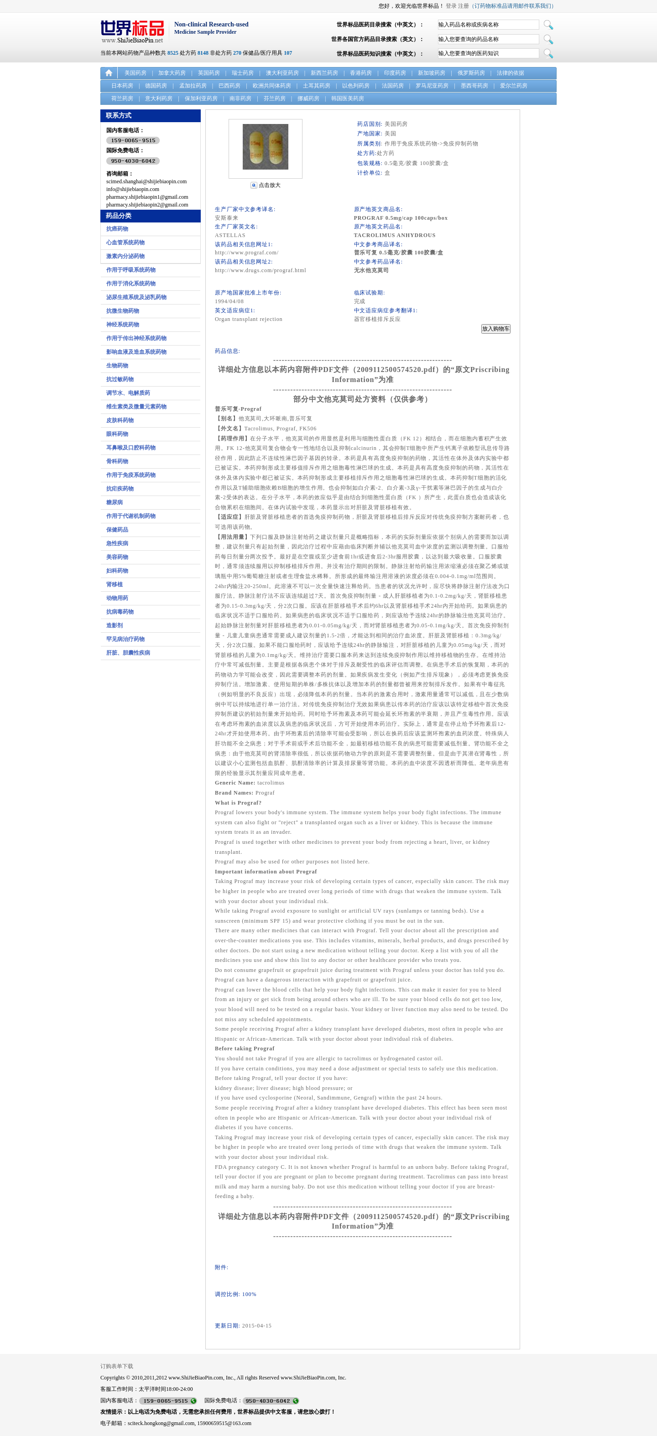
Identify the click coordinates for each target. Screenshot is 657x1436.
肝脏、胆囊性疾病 (128, 653)
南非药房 (240, 98)
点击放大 (270, 185)
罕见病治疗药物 (125, 639)
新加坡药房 (431, 73)
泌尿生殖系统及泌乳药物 (136, 297)
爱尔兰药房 (513, 86)
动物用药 (117, 598)
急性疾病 (117, 543)
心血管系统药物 (125, 242)
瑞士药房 (243, 73)
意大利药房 (158, 98)
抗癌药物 (117, 229)
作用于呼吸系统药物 (131, 270)
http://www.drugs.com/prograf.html (261, 270)
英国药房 (209, 73)
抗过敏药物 (120, 379)
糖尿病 (114, 502)
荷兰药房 (122, 98)
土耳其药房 (316, 86)
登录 (451, 6)
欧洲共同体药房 (272, 86)
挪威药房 (308, 98)
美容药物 (117, 557)
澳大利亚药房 (282, 73)
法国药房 (393, 86)
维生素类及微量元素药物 (136, 406)
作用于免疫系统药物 (131, 475)
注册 (463, 6)
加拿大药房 (172, 73)
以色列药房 (356, 86)
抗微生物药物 (122, 311)
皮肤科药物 (120, 420)
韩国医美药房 (347, 98)
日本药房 (122, 86)
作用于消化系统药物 (131, 283)
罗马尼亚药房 (432, 86)
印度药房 (395, 73)
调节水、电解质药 (128, 393)
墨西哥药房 (474, 86)
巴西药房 (229, 86)
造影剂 (114, 625)
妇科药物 (117, 571)
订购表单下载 (116, 1366)
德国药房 (156, 86)
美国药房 (135, 73)
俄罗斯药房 (471, 73)
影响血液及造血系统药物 (136, 352)
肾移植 (114, 584)
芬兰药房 (275, 98)
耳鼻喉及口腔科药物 (131, 447)
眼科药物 (117, 434)
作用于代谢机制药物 (131, 516)
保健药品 (117, 530)
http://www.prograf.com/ (247, 252)
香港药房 (361, 73)
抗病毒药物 (120, 612)
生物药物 (117, 365)
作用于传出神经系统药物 (136, 338)
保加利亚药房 (201, 98)
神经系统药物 (122, 324)
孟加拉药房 (193, 86)
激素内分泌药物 (125, 256)
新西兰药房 (324, 73)
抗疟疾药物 (120, 489)
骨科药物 (117, 461)
